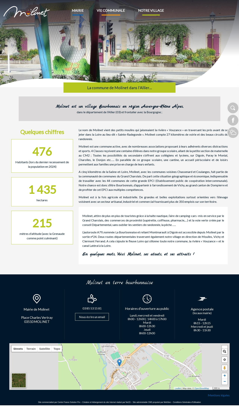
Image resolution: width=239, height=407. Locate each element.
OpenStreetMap (201, 388)
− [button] (225, 382)
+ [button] (225, 376)
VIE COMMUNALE (111, 10)
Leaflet (178, 388)
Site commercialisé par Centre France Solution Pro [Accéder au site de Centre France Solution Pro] (59, 402)
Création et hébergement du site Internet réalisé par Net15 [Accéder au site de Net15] (106, 402)
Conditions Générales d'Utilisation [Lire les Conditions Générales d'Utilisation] (187, 402)
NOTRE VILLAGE (151, 10)
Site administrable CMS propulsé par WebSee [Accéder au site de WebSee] (152, 402)
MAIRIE (78, 10)
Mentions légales (219, 395)
